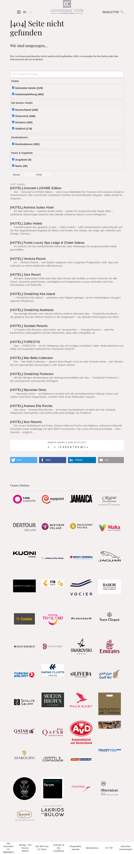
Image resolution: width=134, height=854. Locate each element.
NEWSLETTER (110, 12)
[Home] (67, 7)
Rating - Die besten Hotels (25, 848)
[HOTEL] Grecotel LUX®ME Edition (35, 188)
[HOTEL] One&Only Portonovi (31, 374)
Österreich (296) (25, 116)
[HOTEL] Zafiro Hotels (26, 223)
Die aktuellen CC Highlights (8, 848)
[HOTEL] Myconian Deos (28, 390)
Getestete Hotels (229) (29, 87)
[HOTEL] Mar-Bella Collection (31, 358)
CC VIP (109, 847)
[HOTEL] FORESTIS (25, 342)
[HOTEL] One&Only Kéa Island (32, 294)
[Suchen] (122, 12)
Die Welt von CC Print (42, 848)
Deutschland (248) (26, 109)
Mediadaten (92, 847)
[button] (23, 460)
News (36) (21, 165)
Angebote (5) (23, 159)
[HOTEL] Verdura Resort (28, 258)
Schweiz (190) (23, 122)
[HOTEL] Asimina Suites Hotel (32, 207)
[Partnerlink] (24, 499)
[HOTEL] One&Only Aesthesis (32, 310)
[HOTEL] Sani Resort (25, 274)
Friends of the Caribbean (58, 848)
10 (81, 446)
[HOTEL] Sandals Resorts (29, 326)
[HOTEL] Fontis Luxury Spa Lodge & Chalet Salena (47, 242)
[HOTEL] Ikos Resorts (26, 422)
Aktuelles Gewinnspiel (125, 848)
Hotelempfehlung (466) (29, 94)
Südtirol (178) (23, 128)
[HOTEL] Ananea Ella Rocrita (31, 406)
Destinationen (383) (27, 144)
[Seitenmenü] (19, 12)
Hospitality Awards (75, 848)
